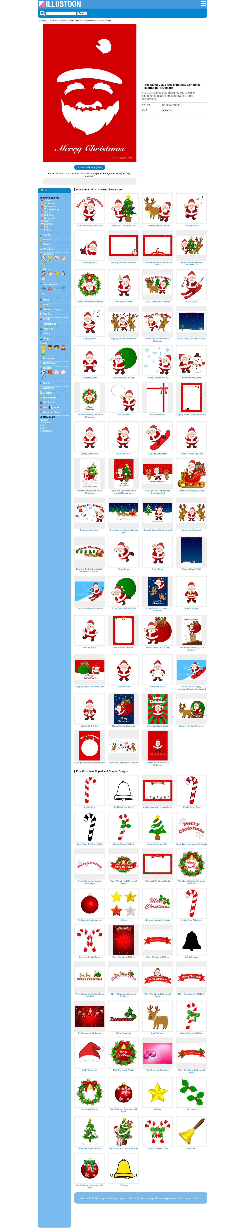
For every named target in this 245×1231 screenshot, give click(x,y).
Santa (63, 21)
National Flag (51, 412)
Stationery (49, 363)
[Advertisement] (174, 53)
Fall (46, 226)
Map (42, 425)
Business (48, 388)
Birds (46, 269)
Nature (47, 234)
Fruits (46, 319)
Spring (48, 221)
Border (44, 419)
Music (46, 383)
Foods (47, 304)
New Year (49, 218)
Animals (48, 254)
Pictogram (46, 430)
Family (44, 343)
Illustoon (42, 21)
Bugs (46, 299)
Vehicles (48, 328)
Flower (47, 239)
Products (48, 402)
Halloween (50, 206)
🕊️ (43, 278)
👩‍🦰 (63, 347)
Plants (47, 244)
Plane (46, 333)
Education (49, 358)
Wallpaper (46, 422)
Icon (46, 407)
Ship (46, 338)
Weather (48, 249)
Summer (49, 224)
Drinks (47, 314)
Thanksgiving (51, 209)
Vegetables (49, 323)
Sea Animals (50, 284)
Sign (42, 428)
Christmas (54, 21)
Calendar (49, 200)
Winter (48, 229)
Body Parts (50, 397)
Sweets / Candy (52, 309)
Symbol (54, 407)
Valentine (49, 212)
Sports (47, 368)
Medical (48, 392)
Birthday (48, 215)
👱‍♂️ (43, 352)
